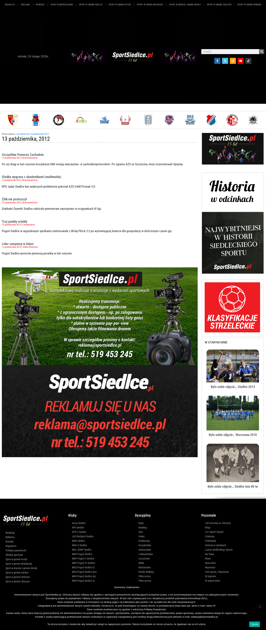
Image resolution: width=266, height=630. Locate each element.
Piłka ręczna (145, 580)
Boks (141, 523)
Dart (141, 531)
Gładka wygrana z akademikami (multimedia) (31, 177)
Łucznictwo (144, 558)
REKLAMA (25, 4)
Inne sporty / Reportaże (217, 571)
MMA (141, 562)
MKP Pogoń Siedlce (82, 554)
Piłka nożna (145, 576)
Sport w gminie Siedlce (91, 4)
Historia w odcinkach (215, 545)
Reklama (10, 537)
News (208, 558)
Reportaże (210, 567)
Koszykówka (145, 545)
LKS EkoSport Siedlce (83, 536)
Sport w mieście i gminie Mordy (185, 4)
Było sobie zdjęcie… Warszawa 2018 (233, 435)
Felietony (209, 536)
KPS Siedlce (78, 527)
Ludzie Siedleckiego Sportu (219, 549)
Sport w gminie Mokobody (150, 4)
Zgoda (254, 624)
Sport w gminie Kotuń (120, 4)
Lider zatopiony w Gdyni (17, 244)
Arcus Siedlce (79, 523)
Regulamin (11, 546)
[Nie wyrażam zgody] (260, 606)
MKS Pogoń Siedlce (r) (83, 580)
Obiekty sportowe (14, 554)
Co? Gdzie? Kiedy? (214, 531)
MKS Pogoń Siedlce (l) (83, 567)
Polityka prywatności (16, 550)
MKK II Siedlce (79, 545)
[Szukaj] (261, 51)
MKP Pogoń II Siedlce (83, 558)
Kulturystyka (145, 549)
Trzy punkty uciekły (14, 221)
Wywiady (40, 4)
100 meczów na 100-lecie (218, 523)
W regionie (210, 576)
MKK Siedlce (78, 540)
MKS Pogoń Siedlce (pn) (84, 571)
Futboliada (210, 540)
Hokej (141, 536)
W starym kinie (212, 580)
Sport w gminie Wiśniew (249, 4)
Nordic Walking (146, 571)
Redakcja (10, 4)
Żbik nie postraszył (14, 199)
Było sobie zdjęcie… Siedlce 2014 (233, 387)
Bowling (143, 527)
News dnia (210, 562)
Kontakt (9, 541)
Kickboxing (144, 540)
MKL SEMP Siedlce (81, 549)
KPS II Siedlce (79, 531)
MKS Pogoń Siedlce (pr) (84, 576)
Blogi (207, 527)
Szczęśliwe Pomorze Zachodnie (23, 155)
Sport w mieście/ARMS (62, 4)
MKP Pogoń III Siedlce (83, 562)
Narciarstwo (145, 567)
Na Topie (209, 554)
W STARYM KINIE (216, 342)
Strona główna (8, 134)
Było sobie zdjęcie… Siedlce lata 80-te (233, 486)
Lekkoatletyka (146, 554)
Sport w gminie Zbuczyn (219, 4)
